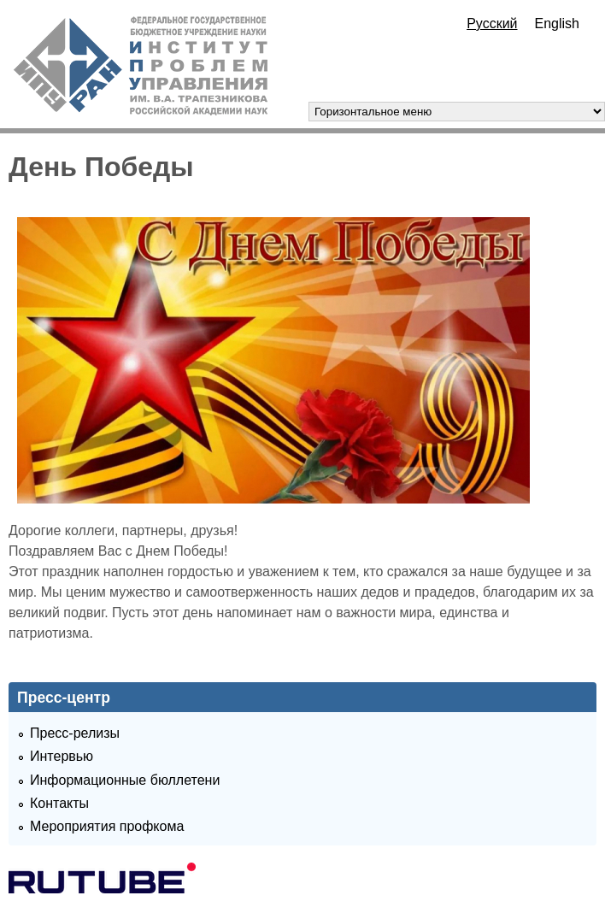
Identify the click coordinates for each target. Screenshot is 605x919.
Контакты (59, 803)
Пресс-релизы (75, 733)
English (557, 23)
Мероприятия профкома (107, 826)
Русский (492, 23)
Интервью (61, 756)
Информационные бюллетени (125, 780)
